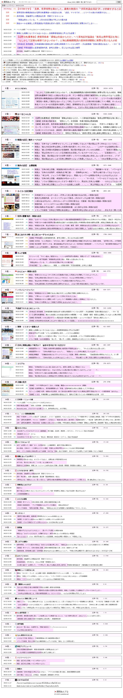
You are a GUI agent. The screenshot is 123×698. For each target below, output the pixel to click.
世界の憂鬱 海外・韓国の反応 (29, 216)
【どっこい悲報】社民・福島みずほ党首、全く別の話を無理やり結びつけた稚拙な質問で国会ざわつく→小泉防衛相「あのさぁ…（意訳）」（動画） (74, 393)
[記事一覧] (95, 88)
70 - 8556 (105, 456)
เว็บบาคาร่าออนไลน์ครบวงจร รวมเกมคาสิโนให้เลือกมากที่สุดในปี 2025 (39, 683)
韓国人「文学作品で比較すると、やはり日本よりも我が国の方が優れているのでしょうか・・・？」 (64, 370)
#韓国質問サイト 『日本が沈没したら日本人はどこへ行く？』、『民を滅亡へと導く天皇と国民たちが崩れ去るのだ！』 (71, 357)
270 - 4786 (106, 382)
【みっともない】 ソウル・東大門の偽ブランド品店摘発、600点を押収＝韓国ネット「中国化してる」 (50, 536)
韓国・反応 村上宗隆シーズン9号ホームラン (31, 664)
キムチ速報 (21, 253)
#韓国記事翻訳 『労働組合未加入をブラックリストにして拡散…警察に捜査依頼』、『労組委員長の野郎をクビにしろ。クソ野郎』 (74, 356)
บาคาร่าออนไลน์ (23, 680)
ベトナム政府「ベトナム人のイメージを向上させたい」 (35, 29)
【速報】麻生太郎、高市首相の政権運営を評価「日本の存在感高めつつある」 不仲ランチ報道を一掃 (77, 124)
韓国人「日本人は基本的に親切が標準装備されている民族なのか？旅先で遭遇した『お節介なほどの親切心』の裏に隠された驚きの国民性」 (75, 230)
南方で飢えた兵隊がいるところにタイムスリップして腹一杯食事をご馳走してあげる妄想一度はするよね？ (51, 491)
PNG (15, 9)
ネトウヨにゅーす (23, 442)
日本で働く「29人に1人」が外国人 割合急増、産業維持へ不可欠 (38, 675)
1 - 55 (104, 612)
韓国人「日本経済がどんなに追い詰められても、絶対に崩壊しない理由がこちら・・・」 (60, 367)
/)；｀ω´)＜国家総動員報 (26, 414)
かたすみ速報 (22, 499)
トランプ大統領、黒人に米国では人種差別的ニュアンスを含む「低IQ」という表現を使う (45, 641)
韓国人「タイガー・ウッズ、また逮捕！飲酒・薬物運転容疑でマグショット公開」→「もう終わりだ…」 (50, 55)
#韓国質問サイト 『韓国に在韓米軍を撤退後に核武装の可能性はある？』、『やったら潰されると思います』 (67, 348)
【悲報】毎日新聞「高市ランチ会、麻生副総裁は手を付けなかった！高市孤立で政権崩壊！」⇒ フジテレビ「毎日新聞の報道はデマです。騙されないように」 (75, 245)
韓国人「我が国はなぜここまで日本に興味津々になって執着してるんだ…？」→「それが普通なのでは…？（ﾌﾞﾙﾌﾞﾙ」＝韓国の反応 (78, 160)
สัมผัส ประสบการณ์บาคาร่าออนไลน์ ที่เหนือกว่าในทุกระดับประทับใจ (38, 686)
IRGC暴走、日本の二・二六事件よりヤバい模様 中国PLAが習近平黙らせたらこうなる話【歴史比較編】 (51, 448)
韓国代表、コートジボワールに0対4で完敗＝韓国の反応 (57, 204)
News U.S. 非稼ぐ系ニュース (27, 598)
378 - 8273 (106, 363)
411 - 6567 (106, 326)
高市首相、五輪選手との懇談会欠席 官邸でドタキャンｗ (40, 16)
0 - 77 (104, 668)
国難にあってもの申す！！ (26, 456)
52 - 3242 (105, 499)
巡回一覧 (79, 2)
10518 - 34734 (108, 88)
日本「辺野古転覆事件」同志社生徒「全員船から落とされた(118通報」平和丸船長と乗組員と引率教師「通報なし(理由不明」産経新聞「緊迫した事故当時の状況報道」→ (69, 424)
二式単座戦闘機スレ (23, 494)
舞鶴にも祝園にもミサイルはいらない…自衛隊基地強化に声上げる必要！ (46, 33)
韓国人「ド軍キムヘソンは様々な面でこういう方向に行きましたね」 (53, 296)
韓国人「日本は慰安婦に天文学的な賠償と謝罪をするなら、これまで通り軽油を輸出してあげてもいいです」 (67, 284)
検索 (119, 2)
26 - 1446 (105, 541)
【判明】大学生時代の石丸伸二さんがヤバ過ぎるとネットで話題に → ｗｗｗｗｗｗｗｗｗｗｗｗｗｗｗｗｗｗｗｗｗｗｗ (71, 321)
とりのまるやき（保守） (25, 470)
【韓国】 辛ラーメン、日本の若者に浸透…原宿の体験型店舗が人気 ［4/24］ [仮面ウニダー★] (47, 548)
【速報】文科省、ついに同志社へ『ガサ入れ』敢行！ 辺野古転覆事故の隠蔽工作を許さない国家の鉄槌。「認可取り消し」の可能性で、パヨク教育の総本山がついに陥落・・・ (75, 242)
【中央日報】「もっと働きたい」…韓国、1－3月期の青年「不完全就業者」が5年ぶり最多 (60, 265)
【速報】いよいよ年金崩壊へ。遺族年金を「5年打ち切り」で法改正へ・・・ (56, 247)
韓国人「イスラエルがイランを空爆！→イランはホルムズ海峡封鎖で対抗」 (41, 579)
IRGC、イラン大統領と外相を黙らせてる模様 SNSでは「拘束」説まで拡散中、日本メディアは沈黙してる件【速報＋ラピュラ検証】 (60, 451)
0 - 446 (105, 657)
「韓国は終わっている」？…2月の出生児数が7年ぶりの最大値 (42, 20)
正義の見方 (21, 382)
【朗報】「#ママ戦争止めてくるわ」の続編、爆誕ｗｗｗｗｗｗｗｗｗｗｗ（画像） (58, 385)
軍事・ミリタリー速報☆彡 (28, 327)
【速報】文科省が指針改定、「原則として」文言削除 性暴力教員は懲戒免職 (66, 121)
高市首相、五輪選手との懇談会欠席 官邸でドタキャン (35, 51)
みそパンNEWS (22, 556)
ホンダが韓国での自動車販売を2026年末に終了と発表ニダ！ (36, 652)
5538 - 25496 (107, 114)
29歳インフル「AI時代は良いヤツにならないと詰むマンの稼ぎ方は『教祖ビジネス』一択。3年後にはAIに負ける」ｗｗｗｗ (57, 607)
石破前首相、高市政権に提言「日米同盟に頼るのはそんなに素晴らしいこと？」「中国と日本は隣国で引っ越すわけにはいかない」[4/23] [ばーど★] (64, 551)
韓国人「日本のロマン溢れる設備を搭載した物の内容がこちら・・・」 (54, 373)
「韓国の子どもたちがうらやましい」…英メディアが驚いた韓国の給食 (40, 530)
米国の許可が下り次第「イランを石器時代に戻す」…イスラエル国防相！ (54, 333)
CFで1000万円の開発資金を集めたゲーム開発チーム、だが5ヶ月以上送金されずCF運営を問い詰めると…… (78, 107)
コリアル (21, 364)
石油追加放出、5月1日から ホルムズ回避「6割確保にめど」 (36, 562)
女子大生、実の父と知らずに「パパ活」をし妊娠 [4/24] (34, 462)
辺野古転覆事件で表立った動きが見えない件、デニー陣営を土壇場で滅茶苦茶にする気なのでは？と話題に (78, 95)
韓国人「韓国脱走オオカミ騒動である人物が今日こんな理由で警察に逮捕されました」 (59, 293)
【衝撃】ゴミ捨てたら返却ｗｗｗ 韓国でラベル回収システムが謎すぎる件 (41, 519)
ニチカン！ (21, 513)
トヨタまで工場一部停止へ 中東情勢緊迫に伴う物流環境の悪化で (38, 638)
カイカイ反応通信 (25, 191)
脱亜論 (19, 527)
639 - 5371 (106, 290)
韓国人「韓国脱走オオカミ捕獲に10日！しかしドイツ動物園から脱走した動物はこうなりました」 (63, 299)
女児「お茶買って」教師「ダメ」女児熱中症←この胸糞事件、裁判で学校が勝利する (44, 445)
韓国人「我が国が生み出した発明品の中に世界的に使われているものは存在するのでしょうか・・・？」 (65, 376)
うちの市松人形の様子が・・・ (27, 630)
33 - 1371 (105, 527)
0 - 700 (105, 646)
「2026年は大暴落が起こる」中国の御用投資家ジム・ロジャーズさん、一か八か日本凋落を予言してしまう (51, 593)
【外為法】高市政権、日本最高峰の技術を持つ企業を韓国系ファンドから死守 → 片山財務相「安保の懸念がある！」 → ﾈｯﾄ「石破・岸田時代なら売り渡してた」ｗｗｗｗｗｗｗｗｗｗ (68, 45)
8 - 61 (104, 584)
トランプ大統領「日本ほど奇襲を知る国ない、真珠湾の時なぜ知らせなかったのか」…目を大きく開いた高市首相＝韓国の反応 (78, 211)
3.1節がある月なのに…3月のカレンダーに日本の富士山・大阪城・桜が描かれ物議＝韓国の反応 (73, 201)
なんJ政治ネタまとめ (24, 635)
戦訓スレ (19, 488)
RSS (73, 2)
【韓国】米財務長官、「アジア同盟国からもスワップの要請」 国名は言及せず (43, 505)
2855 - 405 (106, 191)
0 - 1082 (105, 635)
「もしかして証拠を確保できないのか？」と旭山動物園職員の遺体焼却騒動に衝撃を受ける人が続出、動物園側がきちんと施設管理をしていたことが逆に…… (67, 42)
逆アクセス (88, 2)
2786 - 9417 (107, 216)
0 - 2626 (105, 624)
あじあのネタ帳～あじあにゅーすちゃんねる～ (36, 235)
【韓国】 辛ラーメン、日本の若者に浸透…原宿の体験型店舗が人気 (38, 502)
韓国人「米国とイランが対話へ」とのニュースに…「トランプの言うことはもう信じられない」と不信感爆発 (52, 576)
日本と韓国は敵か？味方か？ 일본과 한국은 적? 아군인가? (41, 345)
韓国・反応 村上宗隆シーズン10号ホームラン (31, 660)
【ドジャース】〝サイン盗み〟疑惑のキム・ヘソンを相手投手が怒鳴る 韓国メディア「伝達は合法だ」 (65, 256)
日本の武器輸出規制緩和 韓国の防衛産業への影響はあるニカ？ (37, 649)
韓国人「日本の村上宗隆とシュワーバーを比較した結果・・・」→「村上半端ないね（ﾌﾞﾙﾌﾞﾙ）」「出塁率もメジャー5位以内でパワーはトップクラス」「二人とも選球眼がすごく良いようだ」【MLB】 (78, 186)
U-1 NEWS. (22, 88)
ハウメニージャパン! (25, 290)
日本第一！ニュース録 (25, 399)
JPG (15, 29)
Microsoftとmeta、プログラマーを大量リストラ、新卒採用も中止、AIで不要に (42, 408)
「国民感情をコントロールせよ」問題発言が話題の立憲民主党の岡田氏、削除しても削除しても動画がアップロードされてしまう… (59, 590)
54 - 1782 (105, 470)
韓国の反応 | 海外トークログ (29, 140)
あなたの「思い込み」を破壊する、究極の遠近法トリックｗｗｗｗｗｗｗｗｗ (42, 627)
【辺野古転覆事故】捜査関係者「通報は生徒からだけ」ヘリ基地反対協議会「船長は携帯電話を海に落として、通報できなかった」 (68, 38)
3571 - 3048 (107, 165)
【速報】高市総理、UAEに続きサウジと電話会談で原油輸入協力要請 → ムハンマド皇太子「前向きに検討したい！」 (70, 318)
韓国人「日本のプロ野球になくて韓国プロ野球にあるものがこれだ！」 (54, 302)
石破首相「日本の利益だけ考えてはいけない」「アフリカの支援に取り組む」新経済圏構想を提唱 (48, 672)
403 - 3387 (106, 345)
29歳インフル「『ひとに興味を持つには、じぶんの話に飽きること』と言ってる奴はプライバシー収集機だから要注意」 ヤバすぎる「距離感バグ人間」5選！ (68, 601)
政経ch (19, 669)
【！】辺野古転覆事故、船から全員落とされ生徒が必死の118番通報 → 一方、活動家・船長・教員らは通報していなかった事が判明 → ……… (75, 316)
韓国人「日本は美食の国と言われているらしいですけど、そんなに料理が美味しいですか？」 (61, 278)
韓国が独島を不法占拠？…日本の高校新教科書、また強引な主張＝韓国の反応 (66, 207)
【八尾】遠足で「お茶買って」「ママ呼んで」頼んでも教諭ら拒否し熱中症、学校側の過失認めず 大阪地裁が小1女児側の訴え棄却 (60, 565)
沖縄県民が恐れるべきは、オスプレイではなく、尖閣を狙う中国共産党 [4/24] (42, 459)
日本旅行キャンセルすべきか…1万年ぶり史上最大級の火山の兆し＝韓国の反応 (67, 195)
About (69, 2)
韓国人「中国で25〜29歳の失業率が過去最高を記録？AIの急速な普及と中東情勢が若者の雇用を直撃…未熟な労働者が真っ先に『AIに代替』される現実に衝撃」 (75, 224)
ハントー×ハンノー (24, 657)
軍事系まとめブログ (24, 485)
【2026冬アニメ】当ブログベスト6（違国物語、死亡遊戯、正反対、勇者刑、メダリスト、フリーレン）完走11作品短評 (55, 431)
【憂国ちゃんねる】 (24, 584)
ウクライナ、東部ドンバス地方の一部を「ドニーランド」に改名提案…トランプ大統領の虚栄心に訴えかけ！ (67, 336)
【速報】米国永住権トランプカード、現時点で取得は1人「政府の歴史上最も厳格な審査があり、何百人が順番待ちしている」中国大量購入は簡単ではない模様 (77, 134)
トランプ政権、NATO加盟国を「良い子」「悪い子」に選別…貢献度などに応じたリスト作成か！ (63, 339)
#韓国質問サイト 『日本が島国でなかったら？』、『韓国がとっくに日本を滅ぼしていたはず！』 (63, 351)
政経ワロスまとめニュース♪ (28, 308)
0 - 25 (104, 680)
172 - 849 (105, 442)
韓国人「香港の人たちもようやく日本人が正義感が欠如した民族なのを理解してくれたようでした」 (64, 275)
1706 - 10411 (107, 234)
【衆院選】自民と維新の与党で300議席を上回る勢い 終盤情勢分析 (39, 619)
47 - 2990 (105, 513)
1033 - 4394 (107, 253)
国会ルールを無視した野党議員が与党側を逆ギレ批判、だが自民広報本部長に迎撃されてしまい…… (57, 23)
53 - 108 (105, 484)
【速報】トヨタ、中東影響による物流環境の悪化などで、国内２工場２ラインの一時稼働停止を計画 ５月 (66, 394)
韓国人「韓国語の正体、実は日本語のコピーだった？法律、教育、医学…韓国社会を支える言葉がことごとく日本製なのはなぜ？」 (75, 225)
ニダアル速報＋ (22, 542)
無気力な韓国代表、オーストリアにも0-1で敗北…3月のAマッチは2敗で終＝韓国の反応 (70, 198)
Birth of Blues (22, 428)
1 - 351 (105, 598)
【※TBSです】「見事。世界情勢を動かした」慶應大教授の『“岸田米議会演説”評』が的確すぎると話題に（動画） (69, 10)
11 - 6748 (105, 555)
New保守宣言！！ (23, 613)
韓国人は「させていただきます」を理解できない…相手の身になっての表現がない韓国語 (45, 533)
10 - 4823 (105, 570)
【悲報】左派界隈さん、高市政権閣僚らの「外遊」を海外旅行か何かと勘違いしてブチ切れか (61, 388)
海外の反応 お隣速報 (27, 165)
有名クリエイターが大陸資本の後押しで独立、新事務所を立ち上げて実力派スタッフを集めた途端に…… (77, 104)
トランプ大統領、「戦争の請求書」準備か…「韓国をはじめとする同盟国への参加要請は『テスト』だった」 (52, 508)
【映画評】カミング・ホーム (26, 434)
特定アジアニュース (24, 646)
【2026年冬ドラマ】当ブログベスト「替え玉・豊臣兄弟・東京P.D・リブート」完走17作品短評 (47, 437)
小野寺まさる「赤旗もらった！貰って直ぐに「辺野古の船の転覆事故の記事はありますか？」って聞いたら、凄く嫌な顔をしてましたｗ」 (61, 480)
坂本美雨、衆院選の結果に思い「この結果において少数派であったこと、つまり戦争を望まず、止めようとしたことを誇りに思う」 (59, 616)
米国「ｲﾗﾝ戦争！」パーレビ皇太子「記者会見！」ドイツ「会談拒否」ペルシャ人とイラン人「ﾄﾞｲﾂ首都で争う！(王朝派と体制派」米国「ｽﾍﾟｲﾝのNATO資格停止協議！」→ (68, 418)
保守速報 (20, 624)
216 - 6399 (106, 399)
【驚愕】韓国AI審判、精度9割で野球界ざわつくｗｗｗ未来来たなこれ (39, 516)
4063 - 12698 (107, 139)
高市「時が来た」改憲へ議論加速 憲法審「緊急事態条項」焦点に (38, 477)
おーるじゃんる (24, 114)
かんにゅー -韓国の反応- (27, 271)
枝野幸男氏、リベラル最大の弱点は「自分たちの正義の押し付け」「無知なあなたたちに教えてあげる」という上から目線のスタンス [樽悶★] (63, 545)
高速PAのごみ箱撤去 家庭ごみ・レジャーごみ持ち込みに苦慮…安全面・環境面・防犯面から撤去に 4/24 (51, 465)
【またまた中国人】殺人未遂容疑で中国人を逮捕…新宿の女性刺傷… (39, 587)
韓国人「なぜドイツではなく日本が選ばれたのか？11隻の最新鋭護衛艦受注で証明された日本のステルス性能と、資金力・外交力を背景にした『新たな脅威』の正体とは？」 (75, 221)
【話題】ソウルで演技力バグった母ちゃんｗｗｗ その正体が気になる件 (40, 522)
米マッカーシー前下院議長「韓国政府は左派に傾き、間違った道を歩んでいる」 (57, 259)
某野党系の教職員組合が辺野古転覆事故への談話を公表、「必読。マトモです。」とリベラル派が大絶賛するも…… (63, 12)
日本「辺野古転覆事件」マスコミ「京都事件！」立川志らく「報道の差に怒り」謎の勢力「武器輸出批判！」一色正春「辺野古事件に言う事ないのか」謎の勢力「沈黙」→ (68, 421)
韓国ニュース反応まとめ (25, 570)
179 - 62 (105, 427)
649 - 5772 (106, 271)
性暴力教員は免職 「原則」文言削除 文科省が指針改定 (35, 405)
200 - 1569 (106, 413)
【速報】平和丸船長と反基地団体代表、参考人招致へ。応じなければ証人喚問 (48, 48)
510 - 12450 (107, 308)
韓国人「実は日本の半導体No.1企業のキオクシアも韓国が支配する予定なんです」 (57, 281)
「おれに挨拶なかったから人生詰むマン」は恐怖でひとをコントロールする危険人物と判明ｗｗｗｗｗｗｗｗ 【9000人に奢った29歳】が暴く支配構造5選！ (67, 604)
